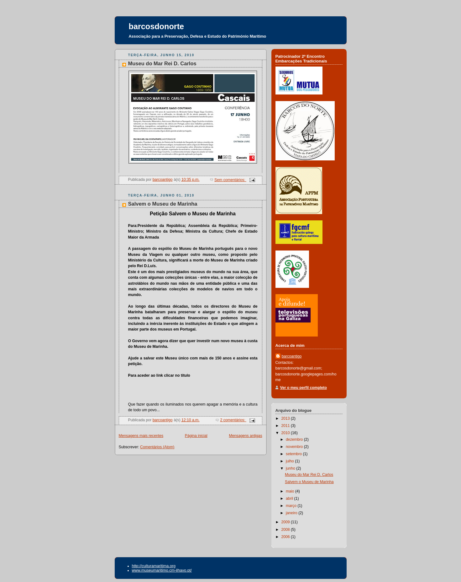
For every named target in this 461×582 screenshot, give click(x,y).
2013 (286, 418)
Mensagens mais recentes (141, 436)
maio (290, 491)
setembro (294, 454)
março (291, 506)
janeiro (292, 513)
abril (290, 498)
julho (290, 461)
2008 (286, 529)
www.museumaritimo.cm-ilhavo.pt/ (162, 570)
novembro (295, 447)
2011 (286, 425)
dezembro (295, 439)
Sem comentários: (230, 180)
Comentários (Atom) (157, 447)
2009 (286, 522)
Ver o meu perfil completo (303, 387)
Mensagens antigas (245, 436)
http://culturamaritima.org (153, 566)
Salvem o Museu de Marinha (162, 204)
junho (291, 468)
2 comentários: (233, 420)
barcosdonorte (156, 26)
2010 (286, 433)
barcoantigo (292, 356)
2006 (286, 537)
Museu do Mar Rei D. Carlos (162, 63)
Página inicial (196, 436)
